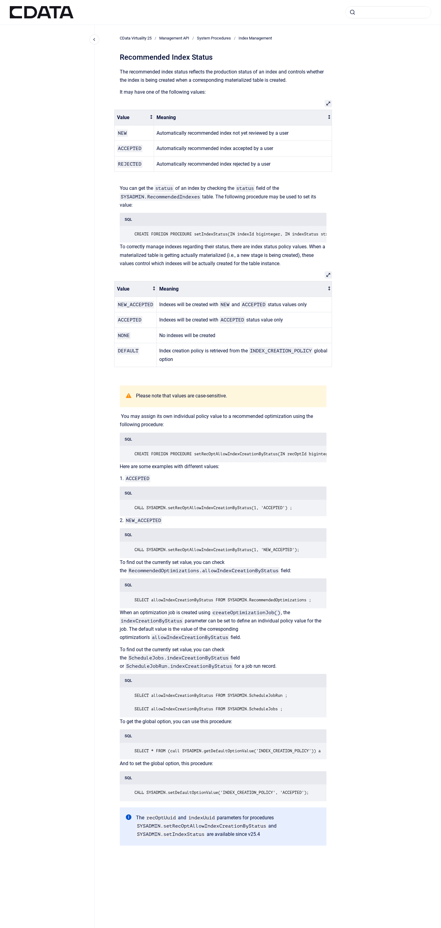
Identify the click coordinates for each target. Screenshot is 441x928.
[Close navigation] (94, 39)
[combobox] (388, 12)
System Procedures (214, 38)
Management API (174, 38)
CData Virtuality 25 (136, 38)
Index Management (255, 38)
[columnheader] (134, 118)
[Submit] (352, 12)
